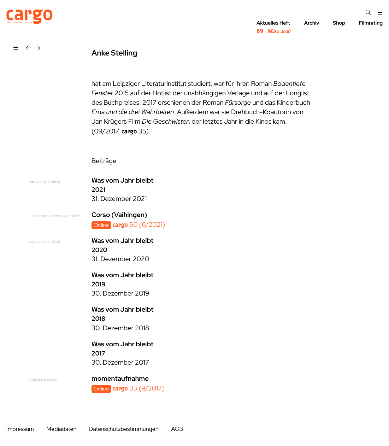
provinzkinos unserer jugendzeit (54, 215)
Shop (339, 23)
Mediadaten (61, 429)
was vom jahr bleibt (44, 181)
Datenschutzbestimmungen (123, 429)
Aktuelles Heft (273, 27)
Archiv (311, 23)
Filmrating (371, 23)
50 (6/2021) (138, 224)
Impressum (20, 429)
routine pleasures (42, 379)
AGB (177, 429)
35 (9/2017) (138, 388)
